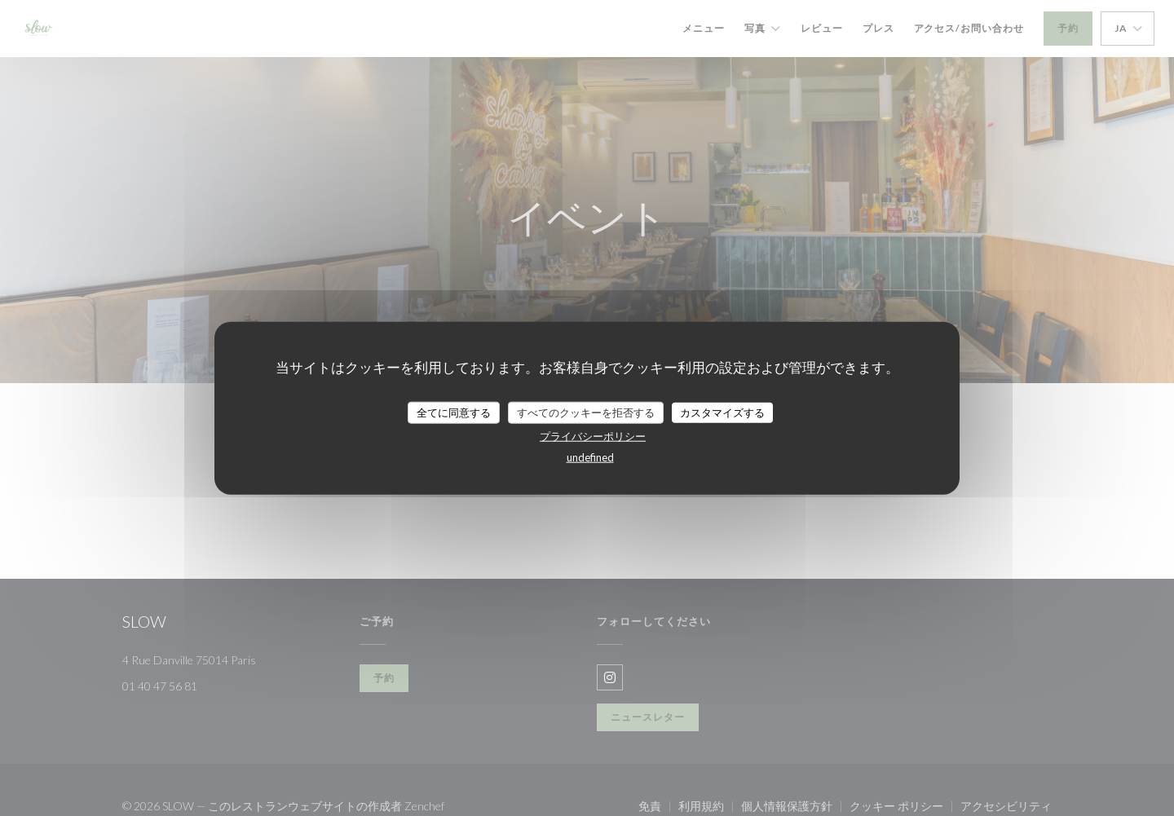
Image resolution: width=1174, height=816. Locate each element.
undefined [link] (590, 457)
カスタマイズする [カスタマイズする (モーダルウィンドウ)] (722, 411)
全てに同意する (454, 411)
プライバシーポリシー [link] (593, 436)
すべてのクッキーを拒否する (586, 411)
